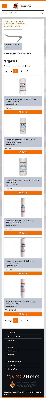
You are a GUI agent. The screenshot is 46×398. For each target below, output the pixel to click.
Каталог (14, 21)
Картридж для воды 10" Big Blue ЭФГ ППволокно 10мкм (21, 141)
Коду (28, 66)
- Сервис (10, 347)
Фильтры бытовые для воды (14, 23)
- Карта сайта (12, 369)
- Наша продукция (13, 336)
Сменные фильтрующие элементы (16, 25)
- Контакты (11, 365)
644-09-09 (25, 377)
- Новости (10, 355)
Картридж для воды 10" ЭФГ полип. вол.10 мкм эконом (20, 222)
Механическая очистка (12, 27)
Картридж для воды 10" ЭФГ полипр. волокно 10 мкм (21, 303)
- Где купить (11, 340)
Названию (21, 66)
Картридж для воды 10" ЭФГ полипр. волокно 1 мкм (21, 262)
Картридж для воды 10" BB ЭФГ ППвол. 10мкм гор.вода (22, 100)
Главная (6, 21)
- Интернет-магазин (14, 361)
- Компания (11, 333)
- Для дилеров (12, 351)
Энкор (21, 21)
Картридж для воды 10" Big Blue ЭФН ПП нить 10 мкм (22, 181)
